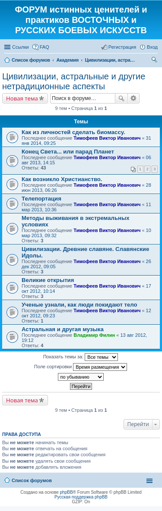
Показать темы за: (80, 357)
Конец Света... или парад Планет (68, 151)
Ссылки (20, 47)
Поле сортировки (80, 367)
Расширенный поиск (134, 98)
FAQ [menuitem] (44, 47)
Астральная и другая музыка (63, 329)
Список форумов (32, 480)
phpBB (66, 492)
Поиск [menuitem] (155, 60)
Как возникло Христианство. (62, 179)
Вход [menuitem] (152, 47)
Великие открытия (48, 280)
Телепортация (41, 198)
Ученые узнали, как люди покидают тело (79, 304)
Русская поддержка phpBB (81, 497)
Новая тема (22, 98)
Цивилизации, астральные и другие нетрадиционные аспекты (73, 81)
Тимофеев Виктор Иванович (106, 138)
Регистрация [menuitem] (122, 47)
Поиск (121, 98)
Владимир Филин (94, 335)
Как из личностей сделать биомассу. (73, 132)
